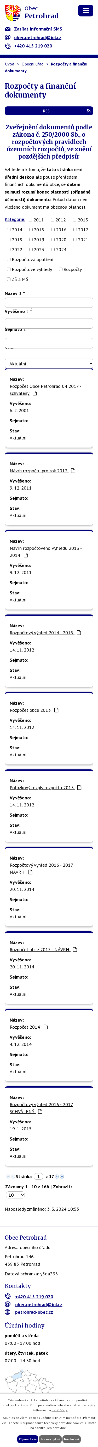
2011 (38, 220)
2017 (83, 230)
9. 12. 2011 (21, 488)
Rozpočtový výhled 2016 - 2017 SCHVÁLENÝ (41, 1107)
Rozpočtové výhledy (32, 269)
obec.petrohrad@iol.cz (33, 37)
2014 (17, 230)
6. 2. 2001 (19, 410)
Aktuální (18, 438)
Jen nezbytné (50, 1439)
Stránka (24, 1176)
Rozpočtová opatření (32, 259)
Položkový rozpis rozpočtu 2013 (45, 788)
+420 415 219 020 (28, 46)
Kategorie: (15, 219)
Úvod (9, 64)
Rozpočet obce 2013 (34, 710)
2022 (17, 249)
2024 (61, 249)
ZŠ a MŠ (20, 279)
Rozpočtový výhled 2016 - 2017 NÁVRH (41, 868)
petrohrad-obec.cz (29, 1312)
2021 (83, 240)
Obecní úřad (32, 64)
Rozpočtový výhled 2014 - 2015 (45, 633)
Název (13, 293)
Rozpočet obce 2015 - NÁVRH (43, 949)
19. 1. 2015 (21, 1129)
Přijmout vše (28, 1439)
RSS (67, 110)
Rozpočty (73, 269)
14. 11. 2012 (22, 650)
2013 (83, 220)
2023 (39, 249)
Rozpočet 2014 (29, 1027)
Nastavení (71, 1439)
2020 (61, 240)
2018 (17, 240)
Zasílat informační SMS (33, 29)
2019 (39, 240)
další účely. (60, 1410)
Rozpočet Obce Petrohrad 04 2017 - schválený (45, 389)
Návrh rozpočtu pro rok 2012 (42, 471)
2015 (39, 230)
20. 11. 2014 (22, 889)
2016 (61, 230)
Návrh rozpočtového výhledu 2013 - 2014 (46, 551)
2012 (60, 220)
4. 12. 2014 (21, 1044)
